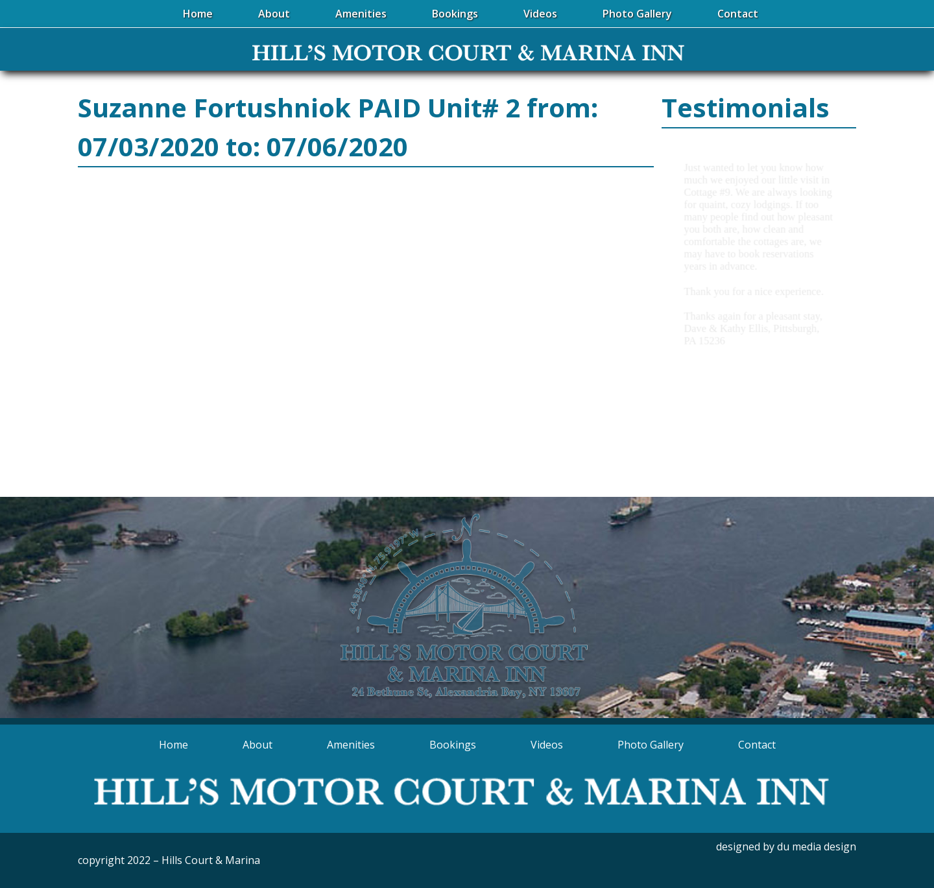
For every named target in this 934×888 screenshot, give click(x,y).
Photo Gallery (650, 745)
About (257, 745)
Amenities (351, 745)
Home (173, 745)
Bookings (452, 745)
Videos (547, 745)
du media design (816, 846)
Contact (757, 745)
